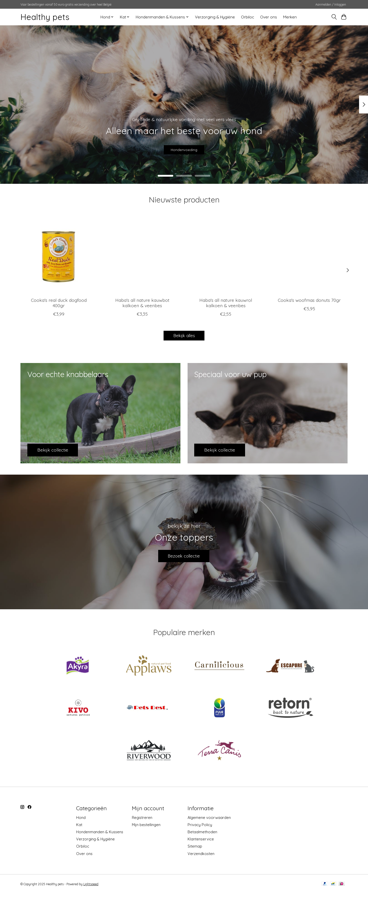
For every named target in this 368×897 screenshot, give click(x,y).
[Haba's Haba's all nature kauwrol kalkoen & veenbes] (226, 255)
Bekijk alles (184, 336)
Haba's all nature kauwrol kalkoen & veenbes (225, 302)
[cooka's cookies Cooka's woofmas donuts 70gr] (309, 255)
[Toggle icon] (334, 17)
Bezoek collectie (184, 558)
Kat (79, 828)
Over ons (268, 17)
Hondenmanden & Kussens (99, 835)
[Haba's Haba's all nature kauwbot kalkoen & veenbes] (142, 255)
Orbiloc (247, 17)
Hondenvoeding (184, 147)
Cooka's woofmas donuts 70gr (309, 300)
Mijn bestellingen (146, 828)
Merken (290, 17)
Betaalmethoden (202, 835)
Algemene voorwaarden (209, 820)
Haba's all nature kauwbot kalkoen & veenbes (142, 302)
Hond (81, 820)
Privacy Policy (200, 828)
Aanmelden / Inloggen (330, 4)
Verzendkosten (201, 857)
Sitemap (195, 849)
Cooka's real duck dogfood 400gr (59, 302)
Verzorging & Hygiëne (215, 17)
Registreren (142, 820)
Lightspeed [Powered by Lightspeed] (90, 887)
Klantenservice (201, 842)
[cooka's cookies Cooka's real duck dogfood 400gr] (58, 255)
